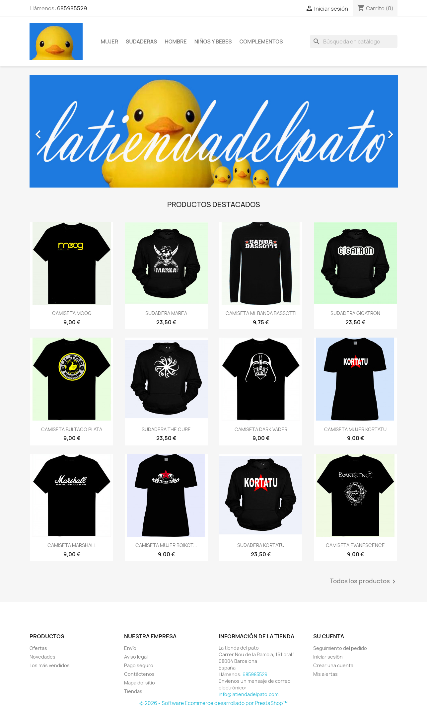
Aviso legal (136, 657)
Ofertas (38, 648)
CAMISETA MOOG (72, 313)
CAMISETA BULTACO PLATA (71, 429)
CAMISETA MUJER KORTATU (355, 429)
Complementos (261, 41)
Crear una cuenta (333, 665)
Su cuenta (328, 636)
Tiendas (133, 691)
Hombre (176, 41)
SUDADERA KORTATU (260, 545)
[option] (214, 131)
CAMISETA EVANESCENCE (355, 545)
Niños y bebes (213, 41)
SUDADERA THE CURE (166, 429)
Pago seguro (138, 665)
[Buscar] (353, 41)
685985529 (72, 8)
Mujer (109, 41)
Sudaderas (141, 41)
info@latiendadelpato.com (248, 694)
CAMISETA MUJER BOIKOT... (166, 545)
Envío (130, 648)
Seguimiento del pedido (340, 648)
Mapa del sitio (139, 682)
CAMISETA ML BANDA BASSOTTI (261, 313)
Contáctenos (139, 674)
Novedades (42, 657)
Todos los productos (364, 582)
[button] (57, 131)
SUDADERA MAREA (166, 313)
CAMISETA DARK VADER (261, 429)
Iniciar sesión (328, 657)
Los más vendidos (50, 665)
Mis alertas (325, 674)
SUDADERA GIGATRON (355, 313)
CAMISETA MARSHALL (71, 545)
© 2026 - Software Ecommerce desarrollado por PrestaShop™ (213, 703)
